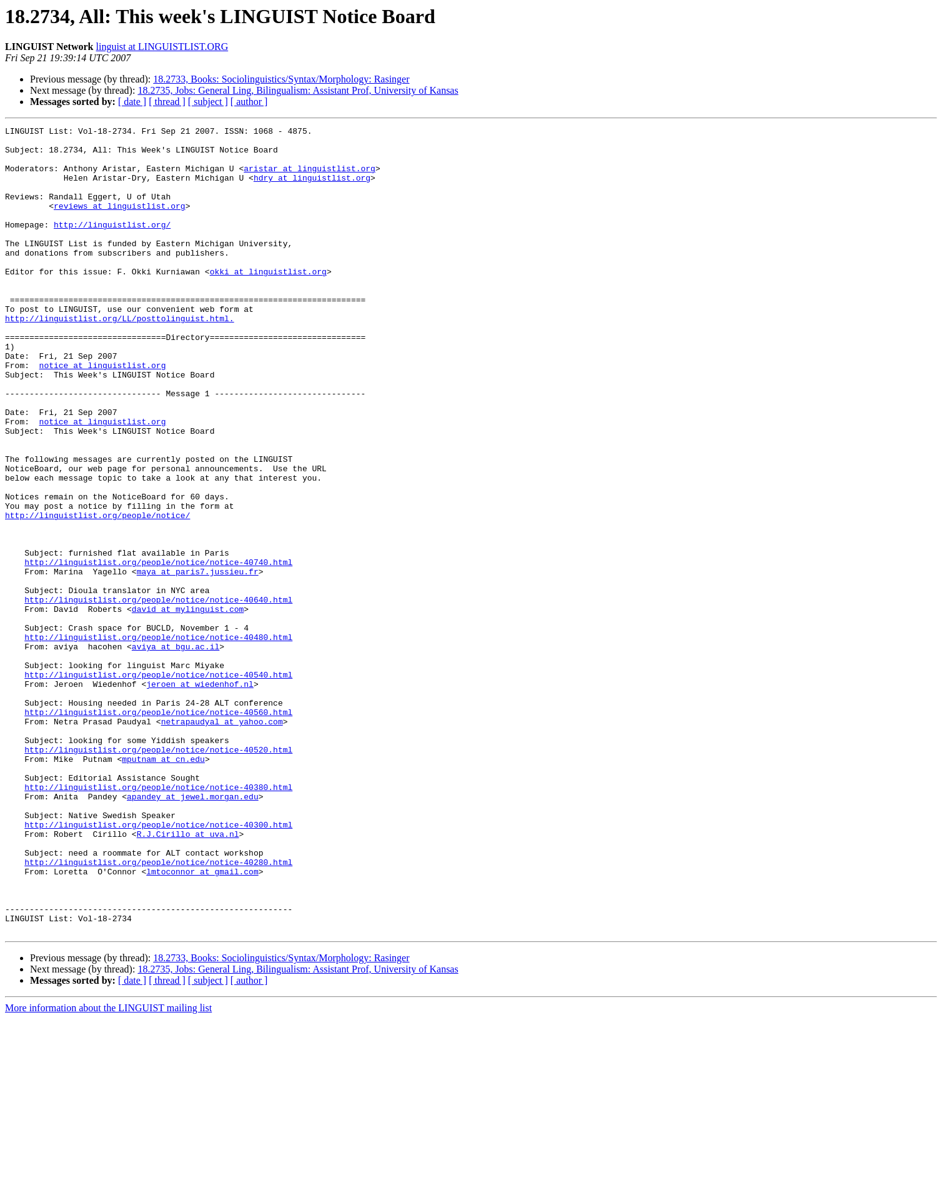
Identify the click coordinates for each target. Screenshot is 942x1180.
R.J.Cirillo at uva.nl (188, 976)
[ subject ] (208, 101)
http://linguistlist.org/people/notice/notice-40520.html (158, 875)
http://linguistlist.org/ (112, 245)
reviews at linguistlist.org (120, 222)
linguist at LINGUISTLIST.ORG (162, 46)
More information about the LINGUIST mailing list (108, 1169)
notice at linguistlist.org (102, 413)
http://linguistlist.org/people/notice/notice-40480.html (158, 740)
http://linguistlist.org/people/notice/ (97, 593)
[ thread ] (167, 101)
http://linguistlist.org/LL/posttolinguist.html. (119, 357)
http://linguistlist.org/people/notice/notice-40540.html (158, 785)
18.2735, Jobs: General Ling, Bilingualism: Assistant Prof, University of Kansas (297, 90)
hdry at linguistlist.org (312, 188)
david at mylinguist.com (188, 706)
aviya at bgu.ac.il (175, 751)
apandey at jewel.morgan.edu (193, 931)
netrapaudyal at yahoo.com (222, 841)
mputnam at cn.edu (163, 886)
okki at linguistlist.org (268, 301)
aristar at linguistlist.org (309, 177)
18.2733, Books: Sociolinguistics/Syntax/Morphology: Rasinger (281, 79)
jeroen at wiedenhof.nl (200, 796)
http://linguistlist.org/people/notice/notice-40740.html (158, 650)
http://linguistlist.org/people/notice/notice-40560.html (158, 830)
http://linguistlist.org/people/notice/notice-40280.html (158, 1010)
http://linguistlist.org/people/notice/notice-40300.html (158, 965)
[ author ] (249, 101)
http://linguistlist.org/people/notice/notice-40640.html (158, 695)
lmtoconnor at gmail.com (202, 1021)
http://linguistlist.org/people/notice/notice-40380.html (158, 920)
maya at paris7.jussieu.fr (198, 661)
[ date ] (132, 101)
